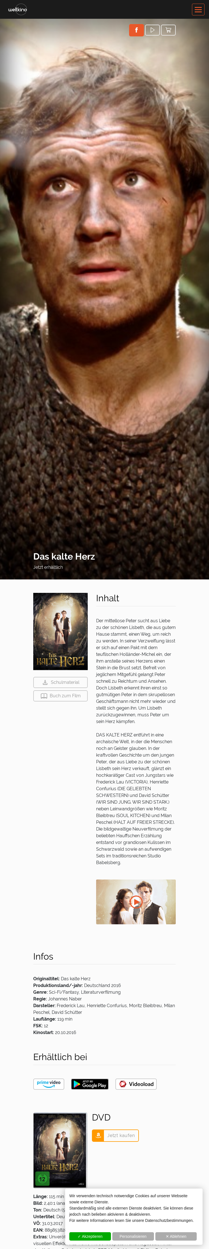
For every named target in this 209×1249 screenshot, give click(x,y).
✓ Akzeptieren (90, 1236)
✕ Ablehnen (176, 1236)
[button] (136, 30)
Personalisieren (133, 1236)
